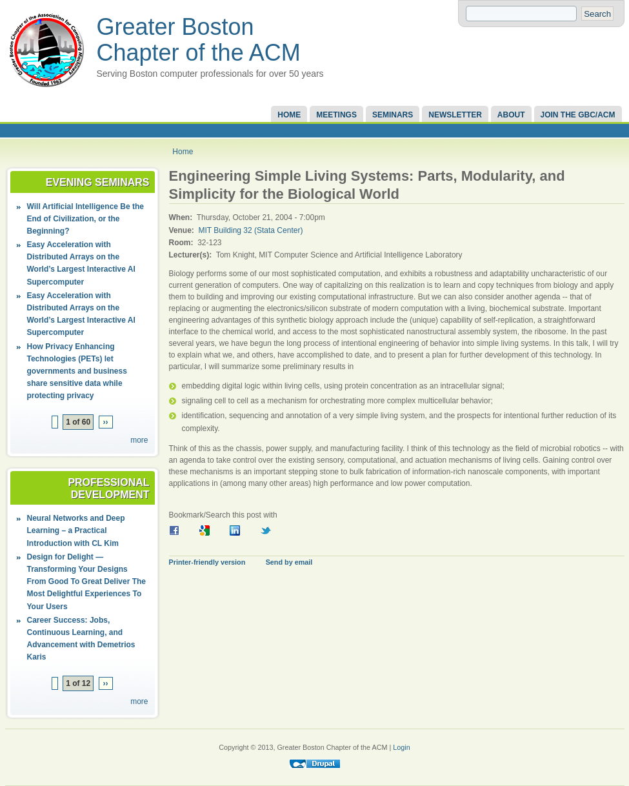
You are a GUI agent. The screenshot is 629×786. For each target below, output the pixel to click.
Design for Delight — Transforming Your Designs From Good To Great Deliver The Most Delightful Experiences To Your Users (86, 581)
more (139, 440)
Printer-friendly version (207, 562)
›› (105, 422)
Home (289, 114)
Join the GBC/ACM (578, 114)
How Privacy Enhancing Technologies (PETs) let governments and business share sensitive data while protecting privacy (77, 371)
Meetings (336, 114)
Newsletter (455, 114)
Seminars (392, 114)
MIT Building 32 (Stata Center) (251, 230)
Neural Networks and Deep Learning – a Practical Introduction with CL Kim (76, 530)
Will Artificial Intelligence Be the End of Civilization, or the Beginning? (85, 219)
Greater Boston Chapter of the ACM (199, 40)
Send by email (289, 562)
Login (401, 747)
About (511, 114)
